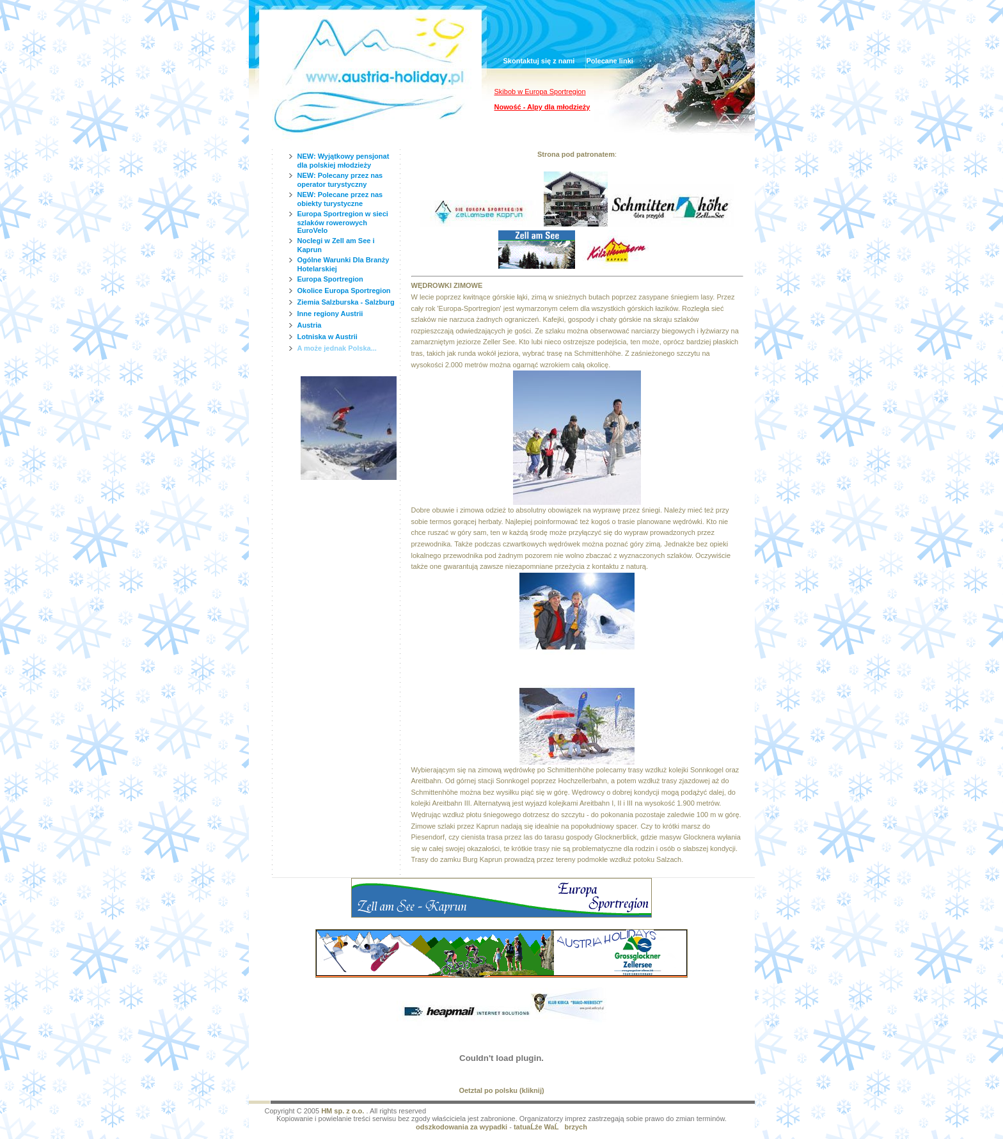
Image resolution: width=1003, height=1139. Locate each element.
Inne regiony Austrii (330, 313)
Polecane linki (609, 61)
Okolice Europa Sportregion (344, 290)
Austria (309, 325)
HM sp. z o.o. (342, 1111)
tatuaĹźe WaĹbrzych (550, 1127)
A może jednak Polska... (337, 348)
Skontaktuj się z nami (539, 61)
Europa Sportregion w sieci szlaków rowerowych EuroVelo (342, 222)
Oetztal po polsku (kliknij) (501, 1090)
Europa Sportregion (330, 279)
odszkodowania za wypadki (461, 1127)
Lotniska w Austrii (327, 336)
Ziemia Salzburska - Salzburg (346, 302)
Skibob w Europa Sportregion (540, 91)
